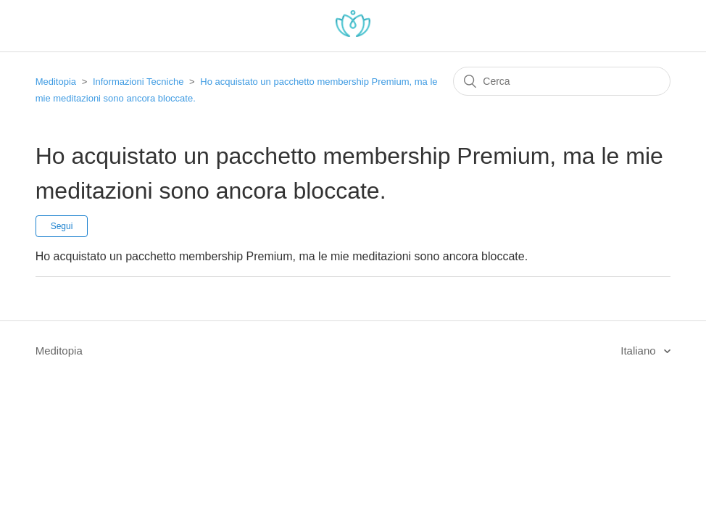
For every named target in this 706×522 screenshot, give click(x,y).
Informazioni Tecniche (138, 81)
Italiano (639, 350)
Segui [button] (62, 226)
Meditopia (56, 81)
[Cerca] (561, 81)
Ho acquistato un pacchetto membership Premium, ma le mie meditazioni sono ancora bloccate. (282, 256)
